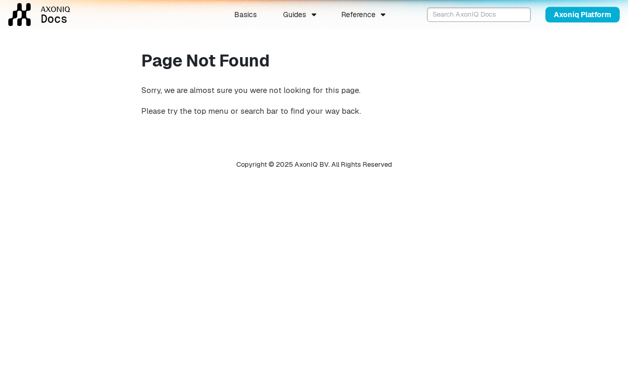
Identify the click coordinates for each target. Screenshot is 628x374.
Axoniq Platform (582, 14)
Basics (245, 14)
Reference (358, 14)
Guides (294, 14)
